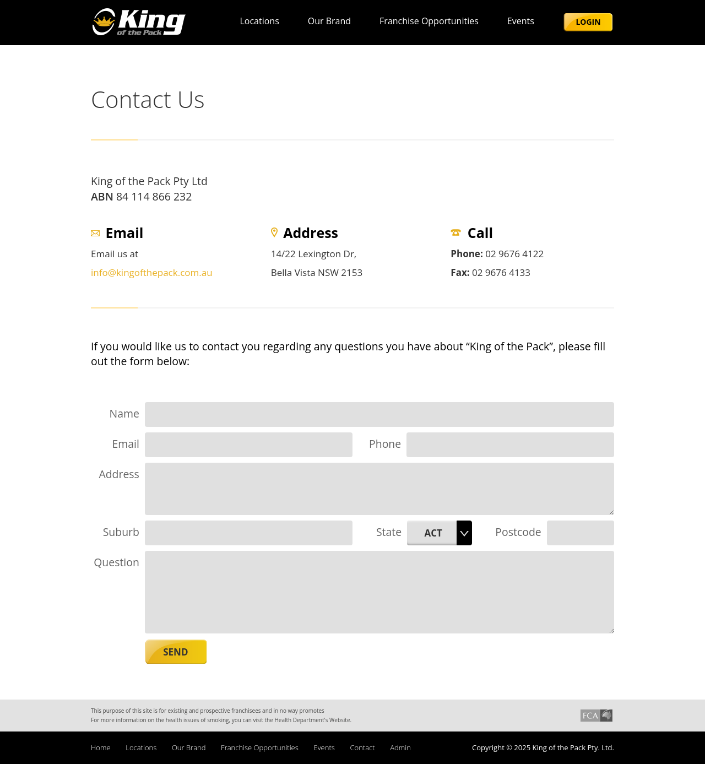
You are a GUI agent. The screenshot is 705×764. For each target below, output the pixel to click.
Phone (385, 443)
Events (520, 20)
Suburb (121, 531)
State (389, 531)
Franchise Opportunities (429, 20)
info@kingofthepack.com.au (152, 272)
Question (116, 562)
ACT (433, 533)
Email (125, 443)
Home (101, 747)
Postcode (518, 531)
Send (175, 652)
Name (124, 413)
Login (588, 22)
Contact (362, 747)
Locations (259, 20)
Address (119, 474)
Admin (400, 747)
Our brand (329, 20)
